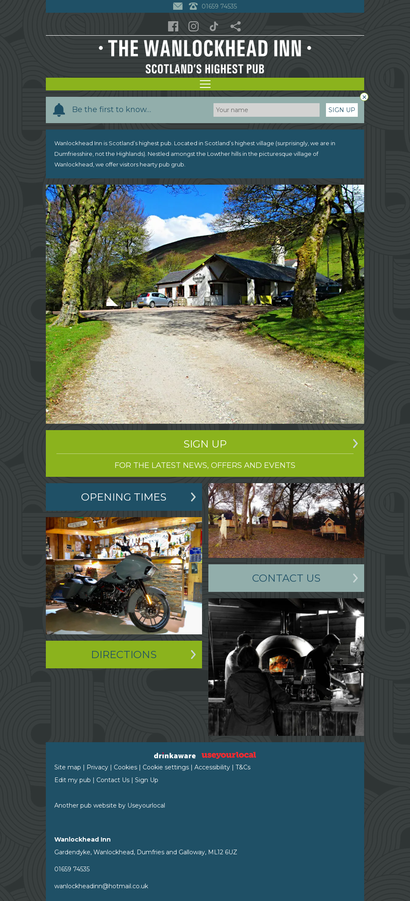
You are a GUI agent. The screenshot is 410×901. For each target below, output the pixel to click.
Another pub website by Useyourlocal (109, 805)
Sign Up (342, 110)
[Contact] (179, 6)
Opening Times (123, 497)
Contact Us (286, 578)
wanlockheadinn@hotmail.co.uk (101, 886)
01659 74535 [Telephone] (213, 6)
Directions (124, 654)
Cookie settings (166, 767)
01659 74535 (72, 869)
